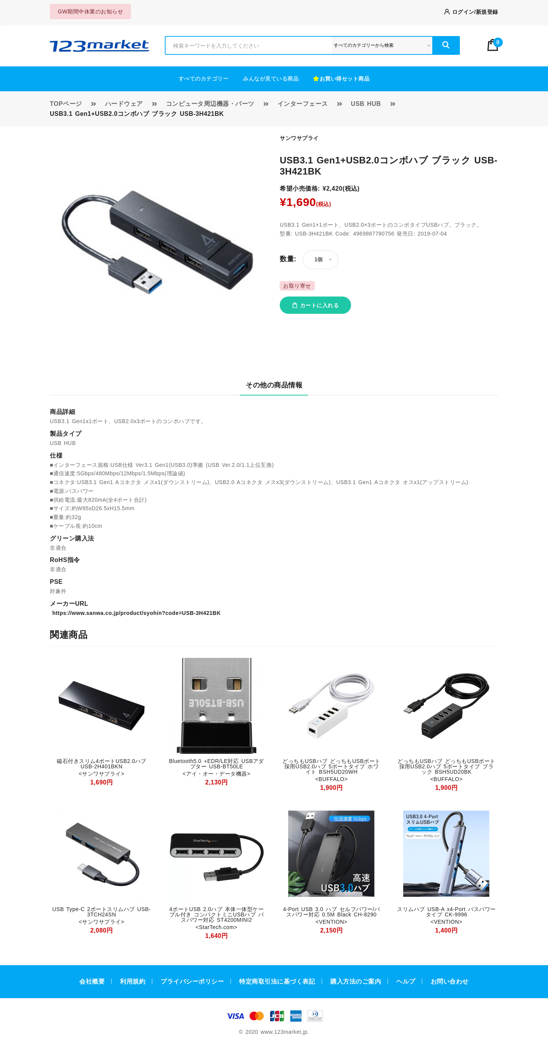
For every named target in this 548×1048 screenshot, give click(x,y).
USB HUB (366, 104)
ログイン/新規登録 (471, 12)
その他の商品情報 (274, 385)
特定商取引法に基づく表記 (277, 981)
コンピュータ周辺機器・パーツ (210, 104)
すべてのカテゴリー (204, 79)
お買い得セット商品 (341, 79)
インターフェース (302, 104)
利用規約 (132, 981)
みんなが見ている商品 (271, 79)
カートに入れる (315, 305)
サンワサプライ (299, 138)
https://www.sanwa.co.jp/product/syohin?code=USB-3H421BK (135, 613)
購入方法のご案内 (355, 981)
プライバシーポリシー (192, 981)
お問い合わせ (450, 981)
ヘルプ (405, 981)
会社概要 (92, 981)
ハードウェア (124, 104)
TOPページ (66, 104)
